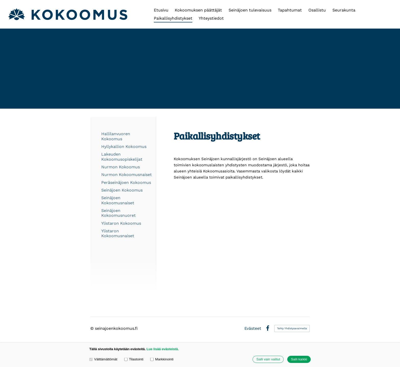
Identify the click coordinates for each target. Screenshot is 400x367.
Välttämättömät (103, 359)
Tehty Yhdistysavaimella (292, 328)
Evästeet (252, 328)
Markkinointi (161, 359)
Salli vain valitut (268, 359)
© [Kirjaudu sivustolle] (92, 328)
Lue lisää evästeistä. (162, 349)
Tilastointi (133, 359)
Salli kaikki (299, 359)
